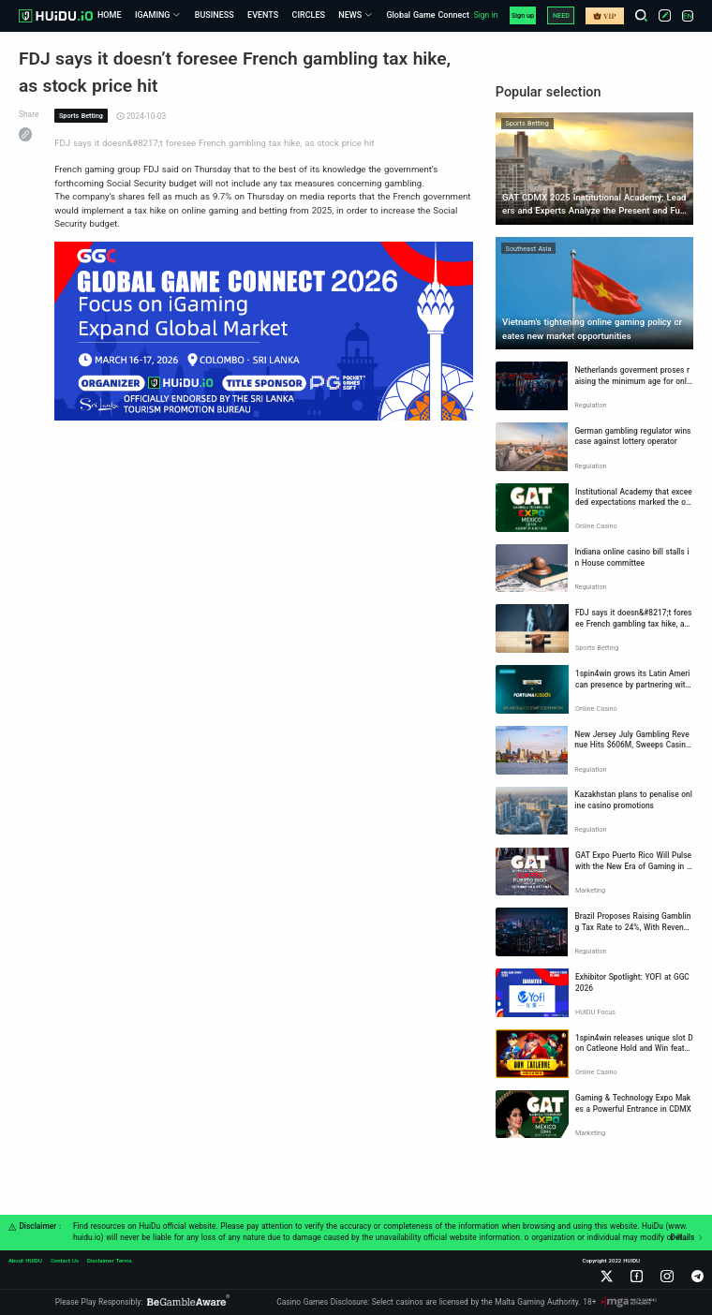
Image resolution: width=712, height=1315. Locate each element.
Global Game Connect (427, 15)
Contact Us (65, 1260)
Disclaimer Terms (109, 1260)
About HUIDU (25, 1260)
